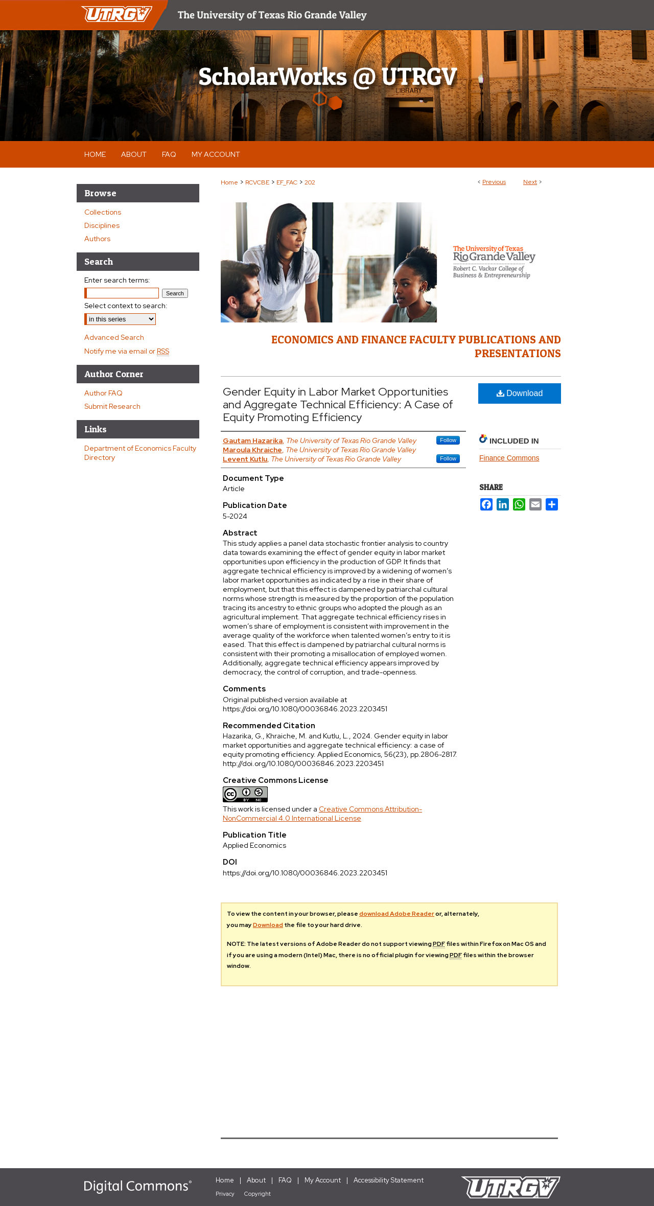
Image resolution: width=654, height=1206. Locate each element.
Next (530, 182)
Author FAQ (103, 393)
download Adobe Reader (396, 914)
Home (229, 182)
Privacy (225, 1193)
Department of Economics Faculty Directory (140, 453)
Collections (102, 212)
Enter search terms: (117, 280)
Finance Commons (509, 458)
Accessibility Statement (389, 1180)
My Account (323, 1180)
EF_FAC (286, 182)
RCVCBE (257, 182)
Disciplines (102, 225)
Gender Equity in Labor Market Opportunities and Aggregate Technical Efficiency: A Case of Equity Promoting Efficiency (338, 404)
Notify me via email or (126, 351)
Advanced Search (114, 337)
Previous (494, 182)
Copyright (257, 1193)
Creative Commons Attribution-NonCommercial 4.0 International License (322, 813)
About (256, 1180)
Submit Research (112, 406)
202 (310, 182)
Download (520, 393)
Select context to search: (126, 305)
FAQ (285, 1180)
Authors (97, 238)
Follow (448, 440)
